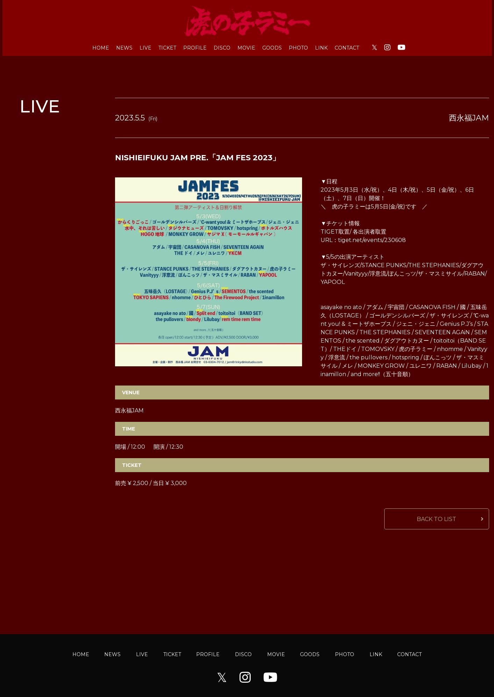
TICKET (167, 48)
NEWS (124, 48)
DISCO (222, 48)
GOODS (272, 48)
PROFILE (195, 48)
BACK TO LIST (436, 519)
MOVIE (246, 48)
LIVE (145, 48)
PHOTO (298, 48)
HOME (100, 48)
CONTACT (347, 48)
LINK (321, 48)
